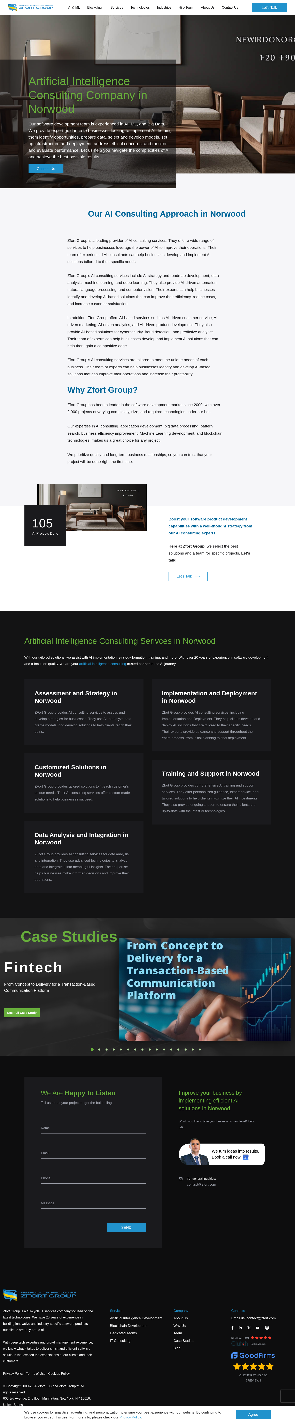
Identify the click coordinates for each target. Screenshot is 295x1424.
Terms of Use (35, 1373)
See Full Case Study (22, 1012)
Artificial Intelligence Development (136, 1318)
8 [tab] (142, 1049)
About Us (180, 1318)
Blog (176, 1348)
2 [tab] (99, 1049)
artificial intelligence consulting (102, 664)
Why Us (179, 1326)
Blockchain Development (129, 1326)
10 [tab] (157, 1049)
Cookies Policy (59, 1373)
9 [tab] (150, 1049)
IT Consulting (120, 1341)
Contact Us (230, 7)
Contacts (238, 1311)
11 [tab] (164, 1049)
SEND (126, 1227)
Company (180, 1311)
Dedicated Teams (123, 1333)
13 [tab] (178, 1049)
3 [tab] (107, 1049)
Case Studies (183, 1341)
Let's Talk (269, 8)
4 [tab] (114, 1049)
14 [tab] (186, 1049)
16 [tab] (200, 1049)
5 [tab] (121, 1049)
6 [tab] (128, 1049)
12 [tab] (171, 1049)
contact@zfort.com (201, 1184)
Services (116, 1311)
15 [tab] (193, 1049)
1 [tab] (92, 1049)
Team (177, 1333)
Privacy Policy (130, 1417)
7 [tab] (135, 1049)
